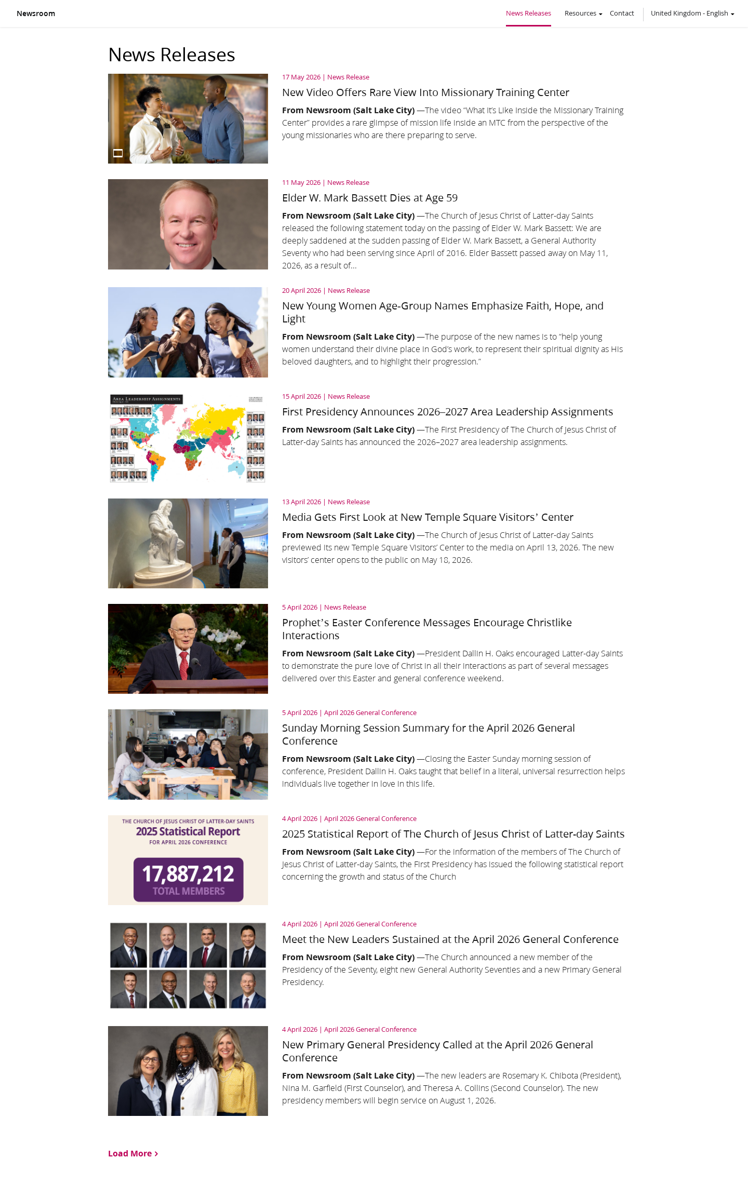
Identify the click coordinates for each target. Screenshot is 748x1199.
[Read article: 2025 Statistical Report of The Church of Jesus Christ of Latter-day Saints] (374, 860)
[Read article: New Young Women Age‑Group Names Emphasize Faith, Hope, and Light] (374, 332)
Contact (622, 13)
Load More (130, 1152)
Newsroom (36, 13)
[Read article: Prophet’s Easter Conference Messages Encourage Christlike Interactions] (374, 649)
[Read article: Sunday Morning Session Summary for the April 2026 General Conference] (374, 754)
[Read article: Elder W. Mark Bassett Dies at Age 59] (374, 225)
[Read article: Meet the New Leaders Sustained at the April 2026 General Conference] (374, 966)
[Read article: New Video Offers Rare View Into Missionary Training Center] (374, 119)
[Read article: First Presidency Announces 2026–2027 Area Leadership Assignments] (374, 438)
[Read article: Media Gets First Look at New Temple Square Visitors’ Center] (374, 543)
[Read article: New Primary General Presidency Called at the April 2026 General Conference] (374, 1071)
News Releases (528, 13)
